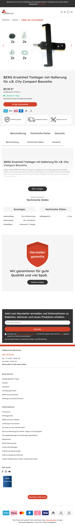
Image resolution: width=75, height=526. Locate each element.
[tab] (12, 142)
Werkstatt (5, 387)
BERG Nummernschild (10, 395)
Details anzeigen (37, 282)
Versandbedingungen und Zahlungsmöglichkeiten (20, 435)
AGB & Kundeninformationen (12, 455)
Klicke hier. (42, 4)
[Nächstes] (71, 45)
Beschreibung (18, 133)
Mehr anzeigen (37, 189)
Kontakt (5, 383)
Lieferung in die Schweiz (11, 424)
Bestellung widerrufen (37, 497)
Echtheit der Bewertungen (11, 451)
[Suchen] (61, 12)
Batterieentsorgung (9, 443)
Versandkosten (50, 520)
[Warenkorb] (68, 12)
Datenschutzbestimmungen (26, 334)
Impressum (6, 412)
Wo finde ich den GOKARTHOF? (13, 427)
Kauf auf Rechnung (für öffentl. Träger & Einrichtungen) (22, 431)
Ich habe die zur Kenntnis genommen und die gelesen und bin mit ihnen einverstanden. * (38, 335)
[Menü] (71, 12)
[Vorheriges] (3, 45)
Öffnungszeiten (7, 416)
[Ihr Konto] (65, 12)
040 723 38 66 (8, 355)
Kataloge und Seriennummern (13, 398)
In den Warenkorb (20, 104)
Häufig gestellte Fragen (10, 379)
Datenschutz (6, 439)
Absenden (37, 329)
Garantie (60, 133)
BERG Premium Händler (11, 420)
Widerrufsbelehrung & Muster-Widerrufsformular (20, 459)
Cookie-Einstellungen (9, 447)
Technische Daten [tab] (35, 142)
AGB (61, 334)
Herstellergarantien (9, 391)
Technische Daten (40, 133)
